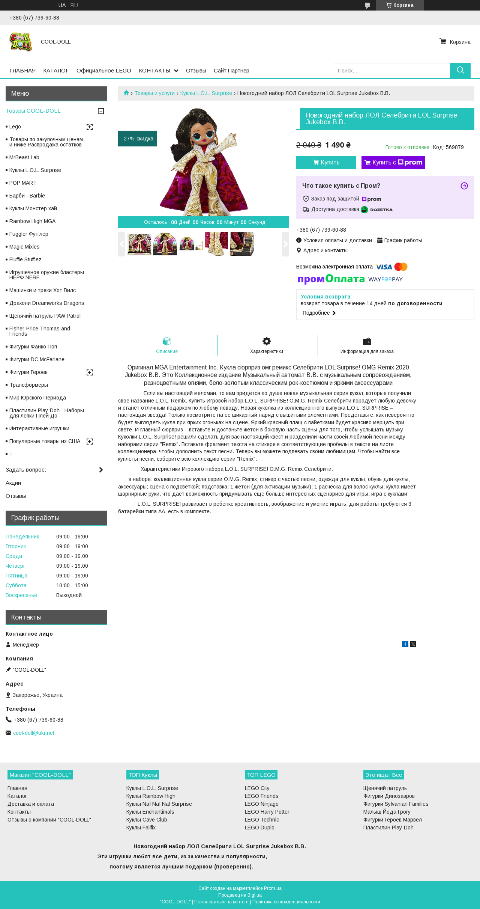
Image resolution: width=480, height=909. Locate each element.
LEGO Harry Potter (267, 812)
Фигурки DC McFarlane (36, 359)
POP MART (23, 183)
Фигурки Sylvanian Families (396, 804)
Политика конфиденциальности (286, 901)
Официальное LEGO (103, 70)
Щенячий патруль (385, 788)
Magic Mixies (24, 247)
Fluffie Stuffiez (25, 259)
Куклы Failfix (141, 828)
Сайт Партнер (231, 70)
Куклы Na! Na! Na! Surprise (159, 804)
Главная (17, 788)
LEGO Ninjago (262, 804)
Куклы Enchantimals (150, 812)
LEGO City (257, 788)
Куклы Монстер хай (33, 208)
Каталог (17, 796)
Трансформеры (28, 385)
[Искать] (460, 70)
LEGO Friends (262, 796)
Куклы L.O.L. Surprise (206, 93)
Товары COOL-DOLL (33, 110)
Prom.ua (273, 888)
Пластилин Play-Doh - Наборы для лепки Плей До (46, 413)
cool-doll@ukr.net (33, 733)
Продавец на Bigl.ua (240, 895)
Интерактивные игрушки (39, 428)
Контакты (19, 812)
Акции (13, 482)
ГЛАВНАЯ (22, 70)
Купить (330, 162)
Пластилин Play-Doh (388, 828)
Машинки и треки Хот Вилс (42, 290)
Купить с (397, 162)
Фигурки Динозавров (389, 796)
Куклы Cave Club (146, 820)
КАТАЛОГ (56, 70)
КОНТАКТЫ (154, 70)
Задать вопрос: (26, 469)
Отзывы (196, 70)
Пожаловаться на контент (221, 901)
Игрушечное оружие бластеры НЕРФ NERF (46, 274)
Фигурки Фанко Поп (33, 347)
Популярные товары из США (44, 441)
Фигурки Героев (28, 372)
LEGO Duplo (259, 828)
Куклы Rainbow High (151, 796)
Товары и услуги (154, 93)
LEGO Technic (262, 820)
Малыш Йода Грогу (387, 812)
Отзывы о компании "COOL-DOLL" (49, 820)
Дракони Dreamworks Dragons (46, 303)
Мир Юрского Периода (37, 398)
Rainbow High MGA (32, 221)
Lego (15, 127)
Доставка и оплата (31, 804)
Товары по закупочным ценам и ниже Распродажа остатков (46, 142)
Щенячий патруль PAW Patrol (45, 316)
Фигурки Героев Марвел (392, 820)
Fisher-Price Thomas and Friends (39, 331)
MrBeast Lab (24, 157)
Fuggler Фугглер (28, 234)
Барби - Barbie (27, 196)
